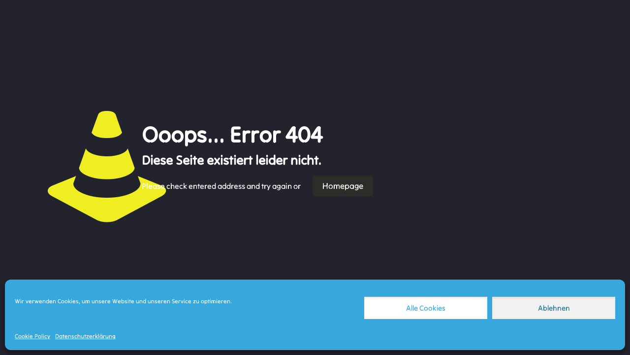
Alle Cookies (425, 308)
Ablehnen (554, 308)
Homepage (342, 185)
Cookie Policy (32, 336)
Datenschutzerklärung (85, 336)
